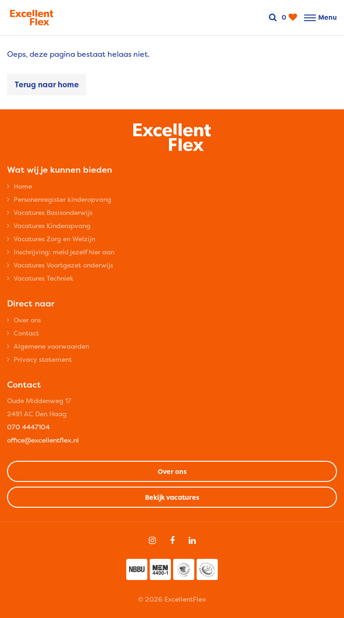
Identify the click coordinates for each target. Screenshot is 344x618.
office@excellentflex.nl (43, 439)
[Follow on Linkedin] (192, 540)
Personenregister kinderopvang (62, 199)
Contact (26, 332)
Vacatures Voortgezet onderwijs (63, 264)
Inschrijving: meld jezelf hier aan (64, 251)
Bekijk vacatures (172, 497)
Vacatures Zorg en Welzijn (54, 238)
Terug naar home (47, 84)
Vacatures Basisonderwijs (53, 212)
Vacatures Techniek (44, 278)
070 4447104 (28, 426)
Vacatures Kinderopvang (52, 225)
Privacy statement (43, 359)
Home (23, 186)
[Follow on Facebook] (172, 540)
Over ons (27, 319)
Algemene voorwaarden (51, 346)
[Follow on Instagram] (152, 540)
